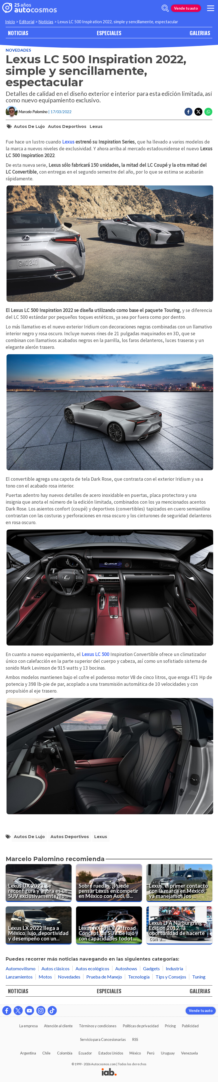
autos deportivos (67, 126)
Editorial (26, 21)
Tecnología (139, 976)
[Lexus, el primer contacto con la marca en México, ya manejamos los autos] (179, 883)
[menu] (211, 8)
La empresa (28, 1026)
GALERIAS (200, 33)
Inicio (10, 21)
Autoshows (126, 968)
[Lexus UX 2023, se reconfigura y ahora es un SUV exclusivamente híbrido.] (39, 883)
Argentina (28, 1053)
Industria (174, 968)
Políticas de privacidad (141, 1026)
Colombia (64, 1053)
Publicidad (190, 1026)
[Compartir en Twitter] (198, 112)
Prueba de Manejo (104, 976)
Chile (46, 1053)
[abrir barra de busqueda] (165, 8)
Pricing (170, 1026)
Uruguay (168, 1053)
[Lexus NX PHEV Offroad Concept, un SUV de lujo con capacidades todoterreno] (109, 925)
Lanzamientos (19, 976)
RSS (135, 1039)
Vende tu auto (186, 8)
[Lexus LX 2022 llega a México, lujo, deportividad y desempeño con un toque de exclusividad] (39, 925)
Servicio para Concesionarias (103, 1039)
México (135, 1053)
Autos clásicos (55, 968)
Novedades (18, 50)
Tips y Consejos (171, 976)
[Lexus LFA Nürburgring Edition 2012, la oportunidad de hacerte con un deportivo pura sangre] (179, 925)
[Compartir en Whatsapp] (208, 112)
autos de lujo (29, 126)
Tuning (199, 976)
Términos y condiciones (97, 1026)
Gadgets (151, 968)
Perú (150, 1053)
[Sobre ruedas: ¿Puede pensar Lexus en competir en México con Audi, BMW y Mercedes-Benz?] (109, 883)
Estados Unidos (110, 1053)
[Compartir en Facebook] (188, 112)
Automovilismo (20, 968)
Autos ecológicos (92, 968)
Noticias (46, 21)
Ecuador (85, 1053)
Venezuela (189, 1053)
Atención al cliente (58, 1026)
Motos (45, 976)
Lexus (96, 126)
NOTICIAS (18, 33)
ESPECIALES (109, 33)
